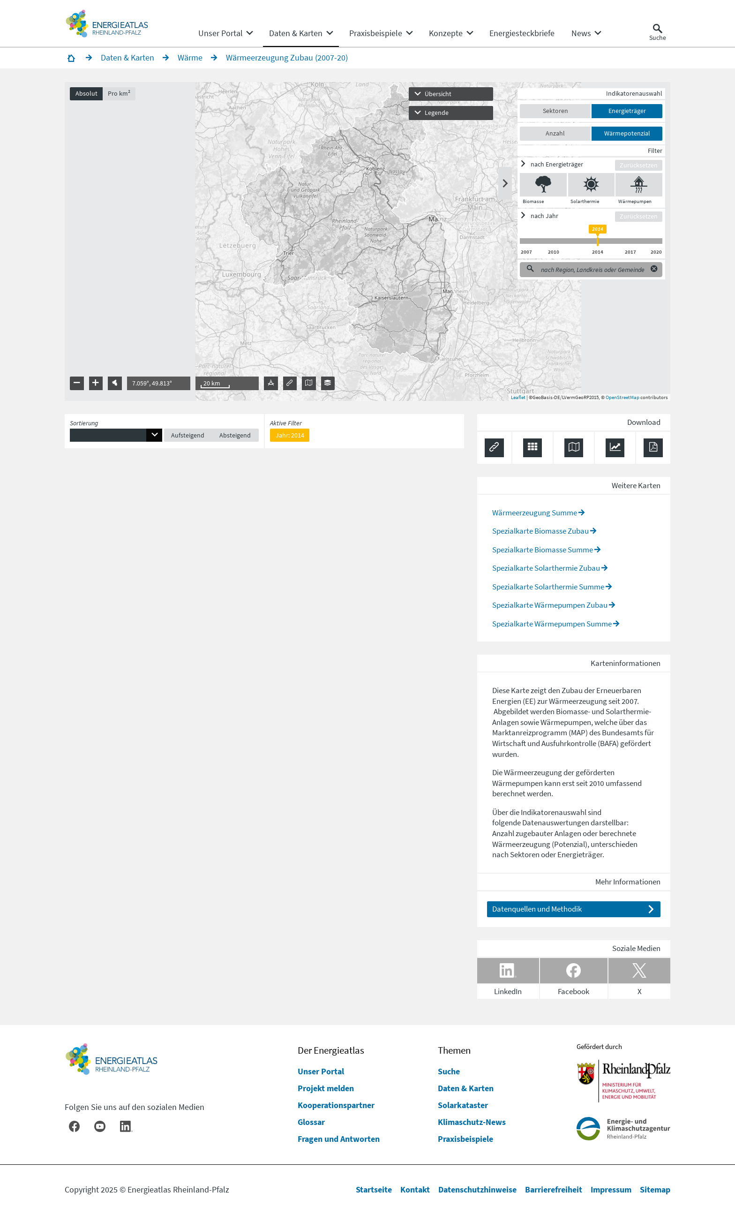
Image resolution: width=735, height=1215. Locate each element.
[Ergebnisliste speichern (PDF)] (653, 448)
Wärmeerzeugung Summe (534, 512)
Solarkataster (463, 1105)
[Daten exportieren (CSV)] (532, 448)
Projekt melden (326, 1088)
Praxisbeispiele (465, 1138)
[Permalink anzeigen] (494, 448)
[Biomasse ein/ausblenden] (543, 184)
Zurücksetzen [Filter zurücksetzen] (639, 165)
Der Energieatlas (331, 1050)
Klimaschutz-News (472, 1122)
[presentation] (367, 241)
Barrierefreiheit (553, 1189)
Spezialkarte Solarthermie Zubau (546, 568)
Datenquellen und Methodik (537, 909)
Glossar (311, 1122)
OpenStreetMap (622, 397)
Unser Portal (321, 1071)
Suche (449, 1071)
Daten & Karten (466, 1088)
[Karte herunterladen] (574, 448)
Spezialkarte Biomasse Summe (542, 549)
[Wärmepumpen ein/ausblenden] (638, 184)
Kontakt (415, 1189)
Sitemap (655, 1189)
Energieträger (627, 110)
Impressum (611, 1189)
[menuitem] (220, 33)
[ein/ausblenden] (567, 164)
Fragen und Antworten (339, 1138)
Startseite (374, 1189)
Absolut (86, 94)
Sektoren (555, 110)
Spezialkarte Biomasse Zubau (540, 531)
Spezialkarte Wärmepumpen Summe (552, 624)
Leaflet (518, 397)
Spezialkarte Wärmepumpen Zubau (550, 605)
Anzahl (555, 133)
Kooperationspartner (336, 1105)
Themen (454, 1050)
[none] (225, 33)
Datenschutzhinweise (477, 1189)
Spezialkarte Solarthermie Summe (548, 586)
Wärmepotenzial (627, 133)
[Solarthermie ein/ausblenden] (591, 184)
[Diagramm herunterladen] (615, 448)
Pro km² (119, 94)
